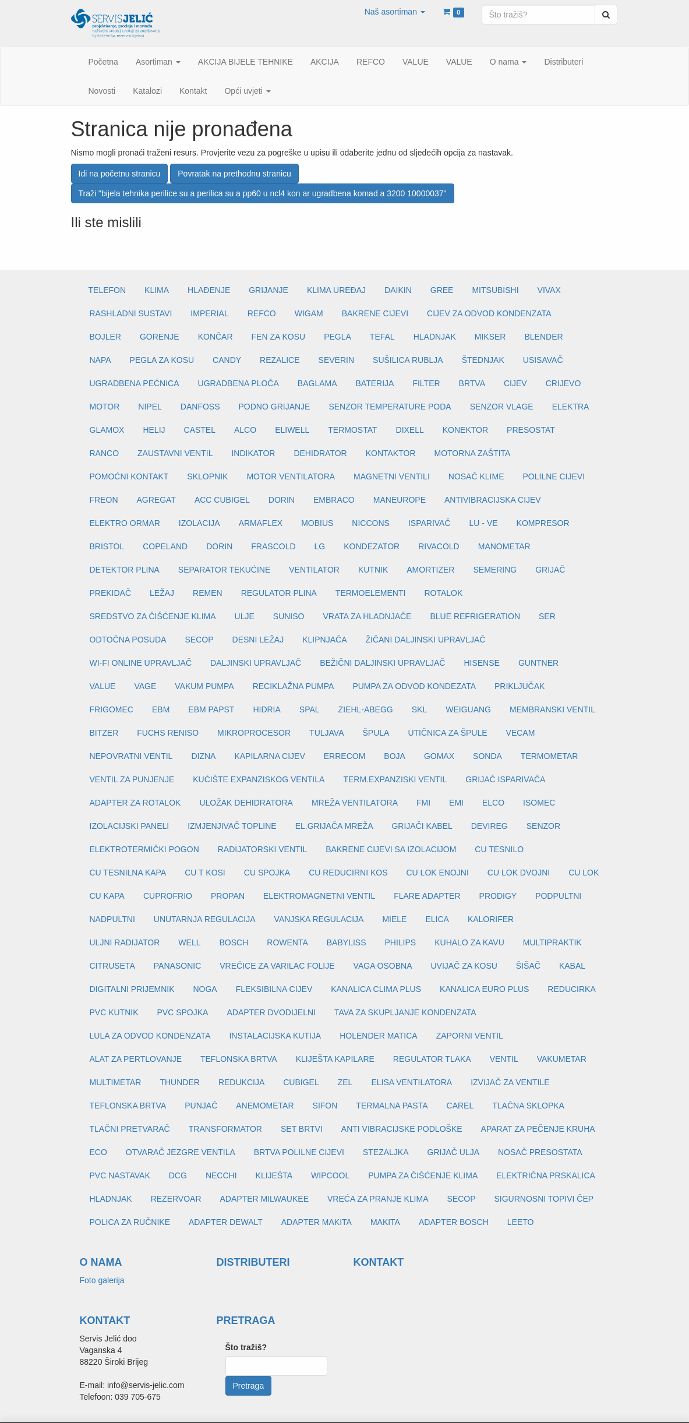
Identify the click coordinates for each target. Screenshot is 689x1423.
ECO (98, 1152)
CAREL (460, 1105)
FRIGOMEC (111, 709)
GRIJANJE (268, 290)
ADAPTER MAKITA (316, 1222)
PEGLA (337, 336)
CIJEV (515, 383)
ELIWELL (292, 430)
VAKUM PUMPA (204, 686)
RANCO (104, 453)
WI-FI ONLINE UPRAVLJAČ (141, 663)
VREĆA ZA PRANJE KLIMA (378, 1198)
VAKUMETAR (561, 1059)
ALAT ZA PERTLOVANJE (136, 1059)
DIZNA (203, 756)
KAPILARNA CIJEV (269, 756)
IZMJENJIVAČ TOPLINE (232, 826)
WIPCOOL (330, 1175)
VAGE (145, 686)
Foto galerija (102, 1280)
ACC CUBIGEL (222, 499)
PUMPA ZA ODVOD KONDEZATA (414, 686)
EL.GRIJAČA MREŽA (334, 826)
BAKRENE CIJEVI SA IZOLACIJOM (391, 849)
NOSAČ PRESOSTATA (540, 1152)
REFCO (262, 313)
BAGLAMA (317, 383)
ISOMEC (539, 802)
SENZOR (543, 826)
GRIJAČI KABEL (421, 826)
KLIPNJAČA (324, 639)
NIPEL (149, 406)
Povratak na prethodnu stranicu (234, 173)
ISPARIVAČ (429, 523)
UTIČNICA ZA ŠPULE (447, 732)
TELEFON (107, 290)
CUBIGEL (301, 1082)
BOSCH (233, 942)
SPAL (309, 709)
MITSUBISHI (495, 290)
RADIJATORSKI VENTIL (263, 849)
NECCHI (221, 1175)
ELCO (493, 802)
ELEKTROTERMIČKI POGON (144, 849)
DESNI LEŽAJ (258, 639)
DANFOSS (200, 406)
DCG (178, 1175)
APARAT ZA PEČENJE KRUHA (538, 1129)
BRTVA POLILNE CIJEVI (299, 1152)
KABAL (572, 965)
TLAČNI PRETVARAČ (130, 1129)
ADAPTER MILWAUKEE (264, 1198)
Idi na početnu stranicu (120, 173)
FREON (104, 499)
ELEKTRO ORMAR (125, 523)
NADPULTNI (112, 919)
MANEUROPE (399, 499)
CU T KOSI (205, 872)
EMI (456, 802)
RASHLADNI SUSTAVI (131, 313)
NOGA (205, 989)
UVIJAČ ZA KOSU (464, 965)
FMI (423, 802)
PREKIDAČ (111, 593)
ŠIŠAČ (528, 965)
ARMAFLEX (260, 523)
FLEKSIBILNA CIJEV (274, 989)
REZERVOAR (176, 1198)
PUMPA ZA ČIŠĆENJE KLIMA (423, 1175)
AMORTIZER (430, 569)
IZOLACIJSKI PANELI (129, 826)
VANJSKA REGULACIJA (319, 919)
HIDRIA (266, 709)
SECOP (199, 639)
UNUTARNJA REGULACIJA (205, 919)
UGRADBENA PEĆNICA (134, 383)
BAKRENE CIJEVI (375, 313)
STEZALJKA (386, 1152)
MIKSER (490, 336)
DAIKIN (398, 290)
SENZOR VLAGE (501, 406)
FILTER (426, 383)
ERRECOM (345, 756)
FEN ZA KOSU (279, 336)
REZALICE (279, 360)
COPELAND (165, 546)
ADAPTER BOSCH (454, 1222)
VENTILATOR (314, 569)
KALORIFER (491, 919)
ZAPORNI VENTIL (469, 1035)
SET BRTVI (302, 1129)
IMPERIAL (209, 313)
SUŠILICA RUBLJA (408, 360)
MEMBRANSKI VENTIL (552, 709)
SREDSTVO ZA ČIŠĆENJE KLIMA (153, 616)
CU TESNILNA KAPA (128, 872)
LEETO (520, 1222)
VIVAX (549, 290)
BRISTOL (107, 546)
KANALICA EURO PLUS (484, 989)
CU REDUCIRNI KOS (348, 872)
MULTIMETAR (116, 1082)
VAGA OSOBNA (383, 965)
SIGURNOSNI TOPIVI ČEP (544, 1198)
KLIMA (156, 290)
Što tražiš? (246, 1347)
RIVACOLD (439, 546)
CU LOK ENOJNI (437, 872)
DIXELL (410, 430)
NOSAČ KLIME (476, 476)
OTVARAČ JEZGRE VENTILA (180, 1152)
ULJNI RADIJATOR (125, 942)
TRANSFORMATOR (225, 1129)
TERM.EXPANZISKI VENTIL (395, 779)
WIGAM (309, 313)
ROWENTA (287, 942)
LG (320, 546)
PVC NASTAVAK (120, 1175)
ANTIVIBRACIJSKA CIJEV (492, 499)
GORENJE (159, 336)
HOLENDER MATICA (379, 1035)
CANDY (227, 360)
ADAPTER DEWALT (226, 1222)
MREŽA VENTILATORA (355, 802)
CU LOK (583, 872)
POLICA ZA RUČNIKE (130, 1222)
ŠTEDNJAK (483, 360)
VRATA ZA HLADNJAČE (367, 616)
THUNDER (179, 1082)
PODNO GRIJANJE (274, 406)
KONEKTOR (465, 430)
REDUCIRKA (571, 989)
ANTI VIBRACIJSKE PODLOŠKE (401, 1129)
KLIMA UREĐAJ (336, 290)
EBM (160, 709)
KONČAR (215, 336)
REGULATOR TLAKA (432, 1059)
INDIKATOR (253, 453)
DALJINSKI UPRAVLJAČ (255, 663)
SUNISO (289, 616)
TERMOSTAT (352, 430)
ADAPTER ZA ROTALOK (135, 802)
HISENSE (481, 663)
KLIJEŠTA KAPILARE (335, 1059)
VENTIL (504, 1059)
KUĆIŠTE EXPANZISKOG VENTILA (258, 779)
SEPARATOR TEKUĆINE (224, 569)
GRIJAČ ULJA (453, 1152)
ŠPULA (375, 732)
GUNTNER (538, 663)
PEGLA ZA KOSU (162, 360)
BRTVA (472, 383)
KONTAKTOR (391, 453)
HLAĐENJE (209, 290)
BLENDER (543, 336)
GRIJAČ (550, 569)
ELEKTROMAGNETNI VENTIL (319, 896)
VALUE (103, 686)
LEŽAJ (162, 593)
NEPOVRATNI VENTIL (131, 756)
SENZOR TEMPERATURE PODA (389, 406)
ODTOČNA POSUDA (128, 639)
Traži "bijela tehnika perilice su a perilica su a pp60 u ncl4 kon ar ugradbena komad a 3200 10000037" (263, 193)
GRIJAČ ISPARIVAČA (505, 779)
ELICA (436, 919)
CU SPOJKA (267, 872)
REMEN (207, 593)
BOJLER (105, 336)
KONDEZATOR (372, 546)
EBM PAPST (211, 709)
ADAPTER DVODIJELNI (271, 1012)
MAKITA (385, 1222)
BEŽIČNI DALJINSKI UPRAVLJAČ (382, 663)
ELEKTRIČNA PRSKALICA (545, 1175)
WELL (189, 942)
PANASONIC (177, 965)
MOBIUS (317, 523)
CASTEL (199, 430)
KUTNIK (373, 569)
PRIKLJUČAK (519, 686)
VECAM (520, 732)
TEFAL (382, 336)
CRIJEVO (563, 383)
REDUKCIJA (241, 1082)
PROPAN (228, 896)
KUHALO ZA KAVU (469, 942)
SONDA (487, 756)
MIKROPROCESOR (254, 732)
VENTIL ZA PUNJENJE (132, 779)
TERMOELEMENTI (370, 593)
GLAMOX (107, 430)
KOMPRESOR (543, 523)
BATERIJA (375, 383)
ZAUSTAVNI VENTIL (175, 453)
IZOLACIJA (199, 523)
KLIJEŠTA (274, 1175)
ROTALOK (443, 593)
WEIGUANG (468, 709)
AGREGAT (156, 499)
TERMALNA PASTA (391, 1105)
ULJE (245, 616)
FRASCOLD (273, 546)
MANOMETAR (504, 546)
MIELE (394, 919)
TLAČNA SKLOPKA (528, 1105)
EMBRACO (334, 499)
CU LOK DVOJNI (518, 872)
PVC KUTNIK (114, 1012)
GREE (442, 290)
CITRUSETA (112, 965)
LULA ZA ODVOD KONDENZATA (150, 1035)
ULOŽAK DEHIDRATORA (246, 802)
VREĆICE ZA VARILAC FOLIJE (277, 965)
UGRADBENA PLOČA (238, 383)
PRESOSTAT (531, 430)
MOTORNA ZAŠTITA (472, 453)
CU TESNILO (499, 849)
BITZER (104, 732)
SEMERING (495, 569)
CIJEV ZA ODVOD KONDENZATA (489, 313)
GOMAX (439, 756)
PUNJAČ (201, 1105)
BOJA (394, 756)
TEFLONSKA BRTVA (238, 1059)
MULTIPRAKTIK (552, 942)
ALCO (245, 430)
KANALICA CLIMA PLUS (376, 989)
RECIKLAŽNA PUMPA (293, 686)
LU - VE (483, 523)
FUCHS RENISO (168, 732)
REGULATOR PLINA (279, 593)
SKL (419, 709)
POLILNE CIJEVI (553, 476)
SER (547, 616)
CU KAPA (107, 896)
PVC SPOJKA (183, 1012)
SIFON (325, 1105)
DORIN (281, 499)
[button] (395, 11)
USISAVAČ (543, 360)
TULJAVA (326, 732)
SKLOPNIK (207, 476)
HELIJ (154, 430)
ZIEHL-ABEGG (365, 709)
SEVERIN (336, 360)
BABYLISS (346, 942)
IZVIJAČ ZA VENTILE (510, 1082)
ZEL (345, 1082)
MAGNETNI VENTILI (392, 476)
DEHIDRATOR (320, 453)
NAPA (100, 360)
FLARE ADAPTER (427, 896)
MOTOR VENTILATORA (290, 476)
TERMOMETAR (549, 756)
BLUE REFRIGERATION (475, 616)
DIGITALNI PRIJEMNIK (132, 989)
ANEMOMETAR (265, 1105)
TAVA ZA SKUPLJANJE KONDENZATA (405, 1012)
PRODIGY (498, 896)
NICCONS (371, 523)
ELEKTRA (570, 406)
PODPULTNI (558, 896)
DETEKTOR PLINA (125, 569)
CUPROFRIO (167, 896)
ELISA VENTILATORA (411, 1082)
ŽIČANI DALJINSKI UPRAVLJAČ (425, 639)
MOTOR (105, 406)
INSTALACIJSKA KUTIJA (275, 1035)
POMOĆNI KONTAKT (129, 476)
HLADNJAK (435, 336)
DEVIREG (489, 826)
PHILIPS (400, 942)
